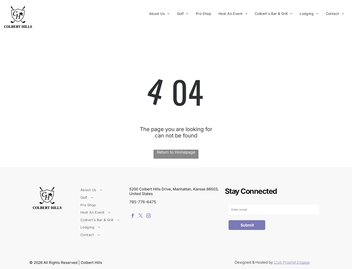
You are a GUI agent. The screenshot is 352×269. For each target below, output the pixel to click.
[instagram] (148, 216)
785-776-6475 (142, 201)
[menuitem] (159, 13)
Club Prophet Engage (292, 262)
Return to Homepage (176, 152)
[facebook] (132, 216)
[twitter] (140, 216)
